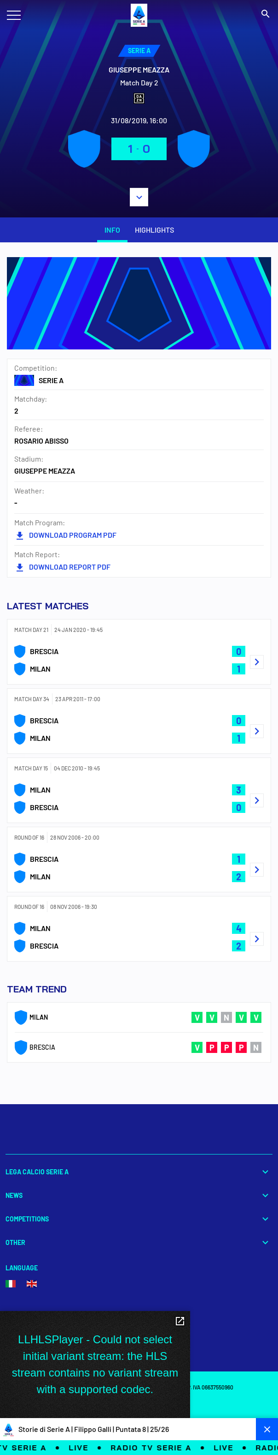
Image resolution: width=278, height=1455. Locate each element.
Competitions (139, 1219)
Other (139, 1242)
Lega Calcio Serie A (139, 1171)
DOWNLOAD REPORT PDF (62, 566)
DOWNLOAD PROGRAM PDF (65, 534)
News (139, 1195)
